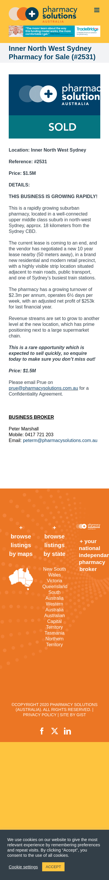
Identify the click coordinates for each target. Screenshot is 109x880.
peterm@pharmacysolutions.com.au (60, 440)
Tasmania (54, 633)
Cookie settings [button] (23, 867)
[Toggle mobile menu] (97, 10)
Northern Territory (54, 641)
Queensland (54, 586)
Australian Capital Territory (54, 621)
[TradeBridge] (54, 31)
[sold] (54, 106)
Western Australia (54, 606)
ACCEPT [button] (53, 867)
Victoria (54, 580)
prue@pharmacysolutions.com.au (43, 388)
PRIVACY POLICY (39, 714)
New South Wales (54, 572)
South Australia (54, 595)
